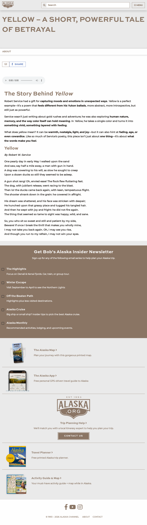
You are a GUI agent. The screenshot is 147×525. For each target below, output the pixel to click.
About (6, 52)
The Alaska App (45, 375)
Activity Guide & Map (46, 478)
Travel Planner (42, 452)
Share (17, 64)
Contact (97, 517)
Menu (138, 5)
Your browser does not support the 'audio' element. (23, 80)
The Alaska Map (45, 350)
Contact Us (73, 436)
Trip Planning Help (73, 423)
